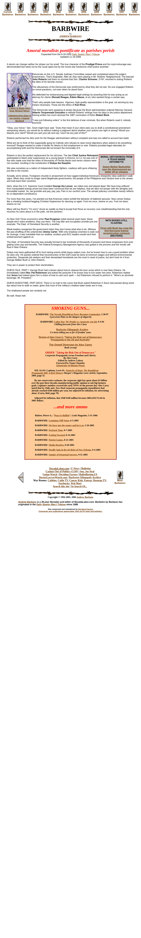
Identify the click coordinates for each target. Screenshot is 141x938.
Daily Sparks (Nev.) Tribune (86, 54)
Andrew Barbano (85, 497)
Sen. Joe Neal (87, 471)
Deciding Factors (68, 474)
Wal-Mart (76, 483)
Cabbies (52, 480)
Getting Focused (57, 435)
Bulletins (86, 468)
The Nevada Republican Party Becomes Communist (75, 314)
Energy (88, 480)
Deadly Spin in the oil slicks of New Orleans (70, 450)
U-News (75, 468)
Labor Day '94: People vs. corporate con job (75, 322)
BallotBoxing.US (88, 474)
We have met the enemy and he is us (66, 425)
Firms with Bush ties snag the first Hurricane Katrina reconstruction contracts (116, 230)
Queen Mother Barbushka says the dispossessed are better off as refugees (116, 169)
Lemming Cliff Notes (59, 420)
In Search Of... (79, 486)
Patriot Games (56, 440)
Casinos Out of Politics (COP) (62, 471)
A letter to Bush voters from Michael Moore (19, 109)
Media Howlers (56, 445)
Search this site (61, 486)
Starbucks (63, 483)
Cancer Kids (76, 480)
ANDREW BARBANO (70, 36)
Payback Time (56, 430)
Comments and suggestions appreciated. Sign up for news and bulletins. (70, 511)
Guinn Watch (50, 474)
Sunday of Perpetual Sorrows (63, 454)
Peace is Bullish (61, 415)
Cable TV (63, 480)
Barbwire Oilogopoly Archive (85, 477)
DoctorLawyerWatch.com (53, 477)
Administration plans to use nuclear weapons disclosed (19, 118)
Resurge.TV (99, 480)
